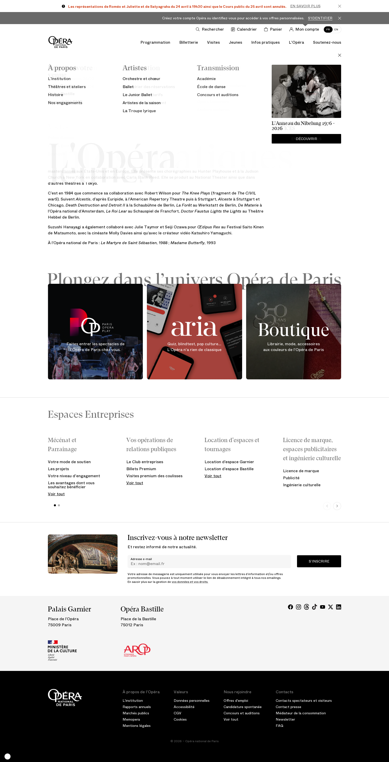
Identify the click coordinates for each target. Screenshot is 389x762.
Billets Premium (141, 469)
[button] (8, 756)
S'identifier (320, 18)
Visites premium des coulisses (154, 476)
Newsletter (285, 719)
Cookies (180, 719)
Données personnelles (192, 700)
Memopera (131, 719)
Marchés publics (136, 713)
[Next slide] (337, 506)
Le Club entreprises (144, 462)
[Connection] (305, 29)
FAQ (279, 725)
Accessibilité (184, 706)
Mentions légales (137, 725)
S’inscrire (319, 561)
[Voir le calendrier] (245, 29)
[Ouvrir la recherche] (211, 29)
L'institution (133, 700)
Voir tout (56, 494)
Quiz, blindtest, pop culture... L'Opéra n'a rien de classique (194, 347)
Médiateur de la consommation (301, 713)
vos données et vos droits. (190, 582)
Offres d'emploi (236, 700)
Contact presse (288, 706)
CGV (177, 713)
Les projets (58, 469)
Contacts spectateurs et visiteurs (304, 700)
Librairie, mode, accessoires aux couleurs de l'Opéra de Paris (293, 347)
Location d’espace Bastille (229, 469)
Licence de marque (301, 471)
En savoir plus (305, 6)
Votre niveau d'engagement (74, 476)
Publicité (291, 478)
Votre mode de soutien (69, 462)
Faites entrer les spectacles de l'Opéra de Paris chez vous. (95, 347)
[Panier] (274, 29)
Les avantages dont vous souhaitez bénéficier (71, 485)
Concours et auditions (242, 713)
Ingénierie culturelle (302, 485)
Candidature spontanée (243, 706)
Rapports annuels (137, 706)
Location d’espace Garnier (229, 462)
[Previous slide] (327, 506)
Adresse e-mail (141, 559)
